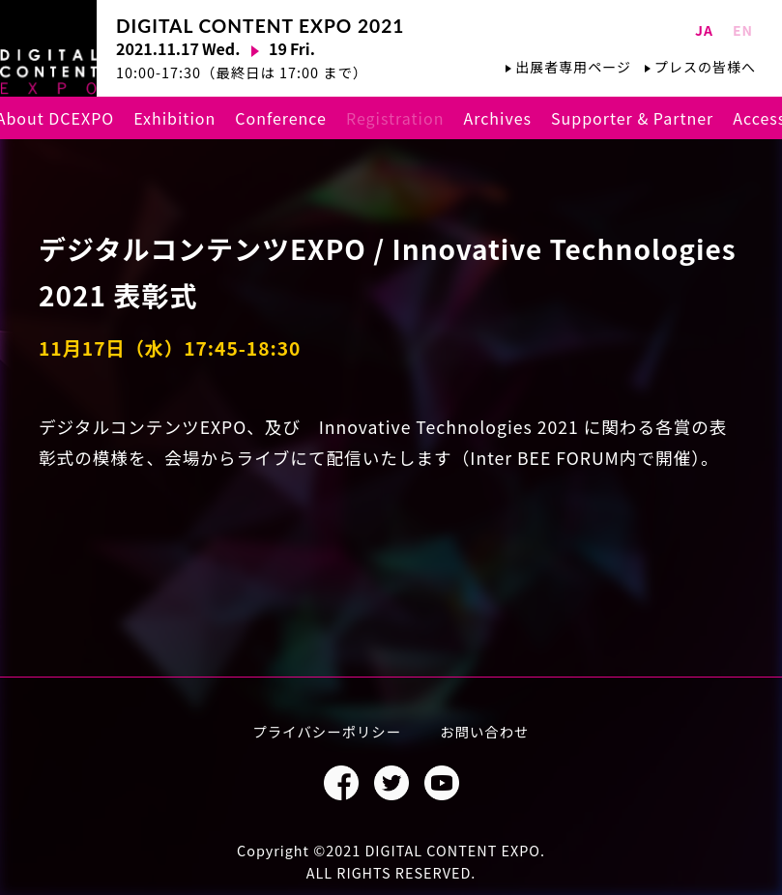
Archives (497, 118)
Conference (281, 118)
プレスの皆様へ (705, 66)
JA (704, 30)
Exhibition (174, 118)
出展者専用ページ (573, 66)
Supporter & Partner (632, 118)
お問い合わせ (484, 731)
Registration (395, 118)
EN (743, 30)
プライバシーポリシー (327, 731)
